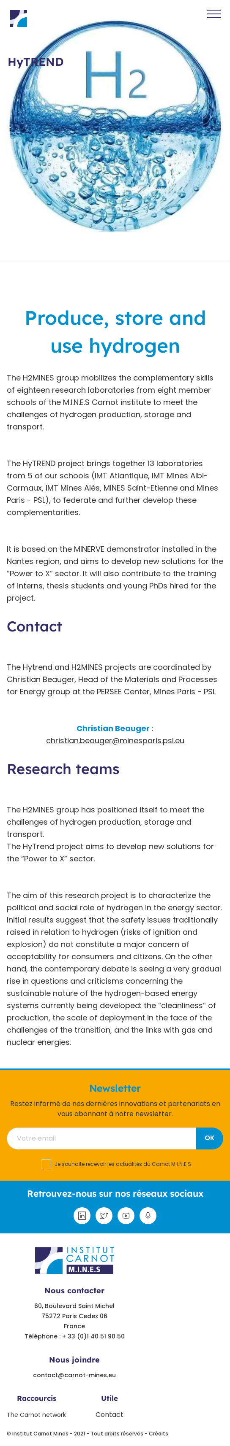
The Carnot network (36, 1415)
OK (210, 1138)
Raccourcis (36, 1398)
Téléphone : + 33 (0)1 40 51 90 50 (75, 1336)
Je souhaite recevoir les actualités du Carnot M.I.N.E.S (123, 1164)
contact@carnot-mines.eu (74, 1375)
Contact (109, 1414)
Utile (109, 1398)
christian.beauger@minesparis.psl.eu (115, 740)
